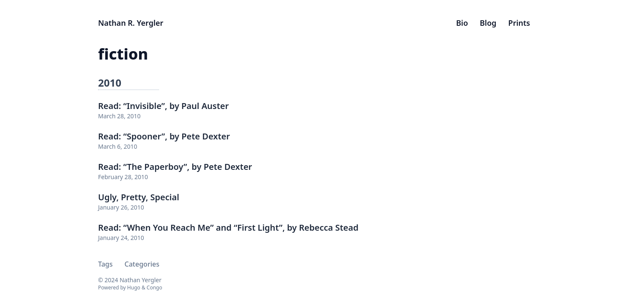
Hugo (133, 287)
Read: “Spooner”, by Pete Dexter (164, 136)
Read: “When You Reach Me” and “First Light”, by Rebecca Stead (228, 227)
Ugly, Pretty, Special (138, 197)
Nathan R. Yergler (130, 23)
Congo (154, 287)
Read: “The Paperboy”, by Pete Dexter (175, 166)
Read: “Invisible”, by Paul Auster (163, 106)
